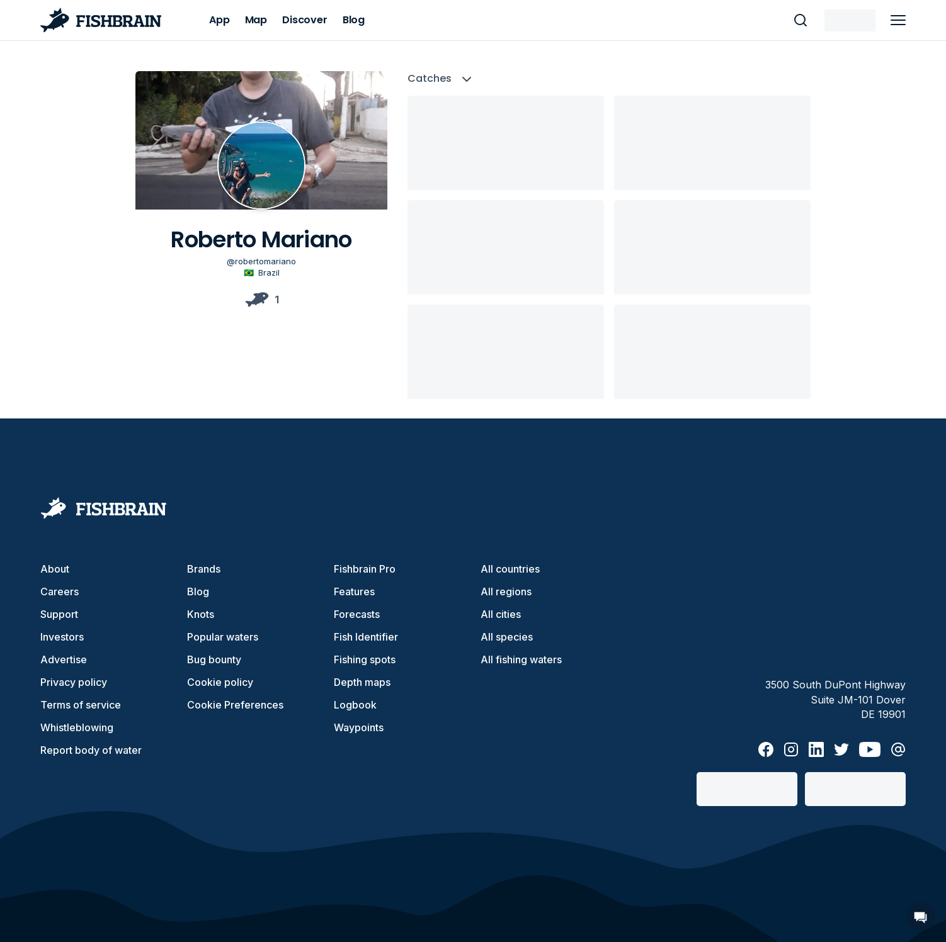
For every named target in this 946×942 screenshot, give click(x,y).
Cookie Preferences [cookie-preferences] (235, 704)
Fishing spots (365, 659)
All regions (506, 591)
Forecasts (357, 614)
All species (507, 637)
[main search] (800, 20)
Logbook (355, 704)
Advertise (63, 659)
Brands (203, 569)
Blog (198, 591)
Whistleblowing (76, 727)
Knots (200, 614)
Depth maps (362, 682)
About (54, 569)
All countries (510, 569)
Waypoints (359, 727)
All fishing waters (521, 659)
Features (354, 591)
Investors (62, 637)
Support (59, 614)
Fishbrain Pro (365, 569)
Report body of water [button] (91, 750)
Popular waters (222, 637)
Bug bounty (214, 659)
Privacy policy (73, 682)
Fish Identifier (366, 637)
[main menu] (898, 20)
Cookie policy (220, 682)
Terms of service (80, 704)
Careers (59, 591)
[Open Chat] (920, 916)
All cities (501, 614)
